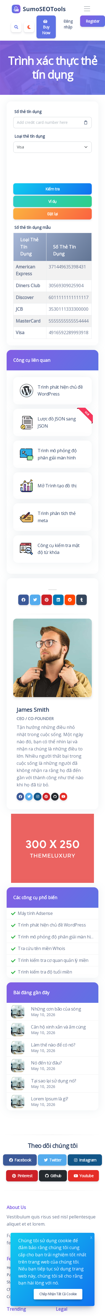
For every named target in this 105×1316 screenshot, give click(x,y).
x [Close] (91, 1236)
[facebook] (20, 796)
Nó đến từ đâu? (46, 1063)
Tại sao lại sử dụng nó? (53, 1081)
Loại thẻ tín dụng (29, 136)
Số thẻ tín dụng (27, 111)
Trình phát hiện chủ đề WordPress (52, 925)
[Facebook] (23, 600)
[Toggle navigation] (87, 9)
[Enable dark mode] (29, 27)
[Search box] (16, 27)
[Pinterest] (46, 600)
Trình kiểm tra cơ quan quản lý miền (53, 960)
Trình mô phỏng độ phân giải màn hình (56, 937)
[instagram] (37, 796)
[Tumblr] (81, 600)
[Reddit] (70, 600)
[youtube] (63, 796)
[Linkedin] (58, 600)
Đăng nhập (68, 24)
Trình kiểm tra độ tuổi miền (45, 972)
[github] (55, 796)
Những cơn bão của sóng (56, 1009)
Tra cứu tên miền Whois (41, 948)
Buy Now (46, 27)
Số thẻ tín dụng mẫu (32, 227)
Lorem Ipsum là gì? (49, 1099)
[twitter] (29, 796)
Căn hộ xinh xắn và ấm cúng (58, 1027)
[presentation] (55, 168)
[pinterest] (46, 796)
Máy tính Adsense (35, 913)
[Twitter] (35, 600)
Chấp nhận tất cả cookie (58, 1294)
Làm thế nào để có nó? (53, 1045)
